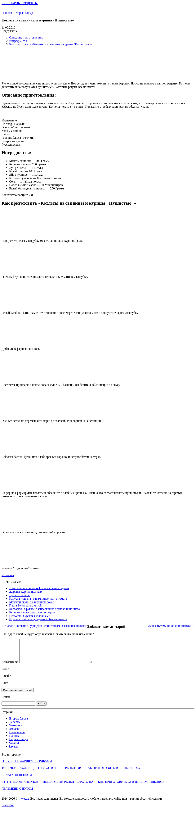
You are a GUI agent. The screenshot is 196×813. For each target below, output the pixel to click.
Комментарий (10, 666)
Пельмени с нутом (17, 793)
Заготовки (15, 730)
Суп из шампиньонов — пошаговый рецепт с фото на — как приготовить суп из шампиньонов (83, 786)
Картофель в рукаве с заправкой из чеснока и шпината (44, 609)
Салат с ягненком (17, 779)
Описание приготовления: (26, 37)
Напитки (14, 740)
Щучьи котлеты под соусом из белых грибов (38, 619)
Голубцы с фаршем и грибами (27, 765)
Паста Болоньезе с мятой (25, 605)
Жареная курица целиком (25, 591)
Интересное (17, 736)
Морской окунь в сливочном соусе (31, 602)
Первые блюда (18, 743)
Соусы (13, 750)
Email (6, 680)
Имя (5, 673)
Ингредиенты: (18, 41)
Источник (8, 575)
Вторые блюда (18, 723)
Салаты (14, 747)
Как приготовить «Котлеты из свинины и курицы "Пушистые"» (50, 44)
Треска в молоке (19, 595)
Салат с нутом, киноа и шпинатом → (170, 625)
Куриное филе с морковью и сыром (32, 612)
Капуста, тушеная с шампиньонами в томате (38, 598)
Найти (41, 708)
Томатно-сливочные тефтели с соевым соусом (39, 588)
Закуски (14, 733)
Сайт (5, 687)
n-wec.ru (24, 803)
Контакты (8, 809)
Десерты (14, 726)
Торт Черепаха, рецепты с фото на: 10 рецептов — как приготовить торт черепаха (71, 772)
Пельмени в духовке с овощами (29, 615)
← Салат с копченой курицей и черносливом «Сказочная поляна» (44, 625)
